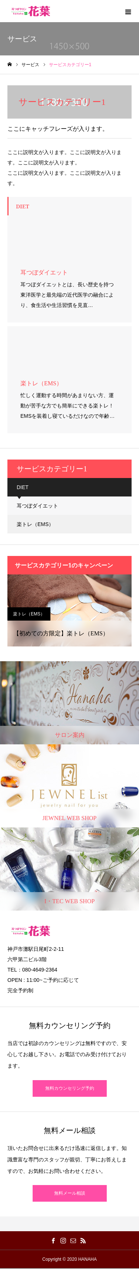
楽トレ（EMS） (35, 524)
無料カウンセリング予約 (69, 1088)
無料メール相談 (69, 1193)
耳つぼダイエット (37, 506)
